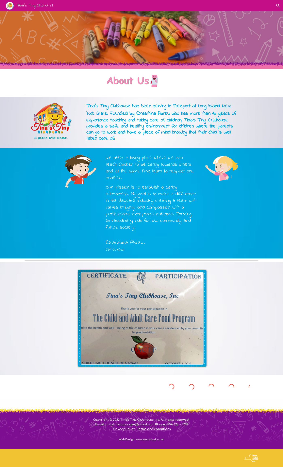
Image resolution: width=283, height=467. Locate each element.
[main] (161, 122)
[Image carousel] (141, 318)
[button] (278, 6)
